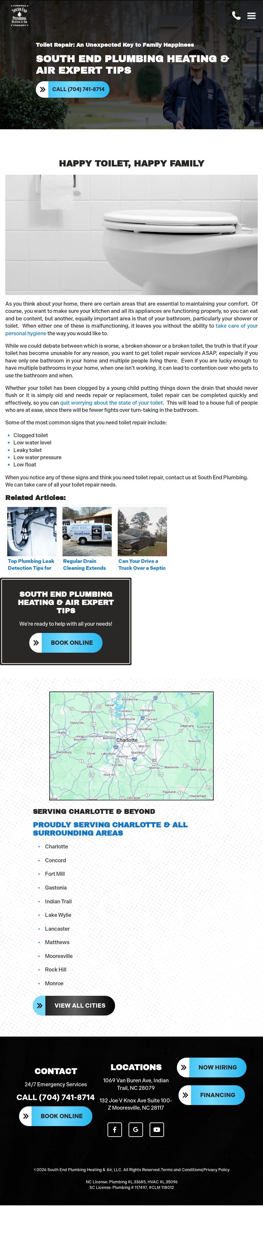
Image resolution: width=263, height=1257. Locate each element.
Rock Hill (55, 970)
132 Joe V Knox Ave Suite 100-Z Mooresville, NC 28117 (136, 1104)
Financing (217, 1095)
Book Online (72, 642)
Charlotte (56, 846)
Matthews (57, 942)
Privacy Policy (216, 1170)
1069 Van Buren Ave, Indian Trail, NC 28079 (136, 1084)
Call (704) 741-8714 (78, 89)
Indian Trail (58, 901)
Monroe (54, 983)
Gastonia (56, 888)
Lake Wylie (58, 915)
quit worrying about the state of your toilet (111, 403)
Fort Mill (55, 874)
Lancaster (57, 929)
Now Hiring (218, 1067)
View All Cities (80, 1005)
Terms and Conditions (181, 1170)
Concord (55, 860)
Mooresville (59, 956)
